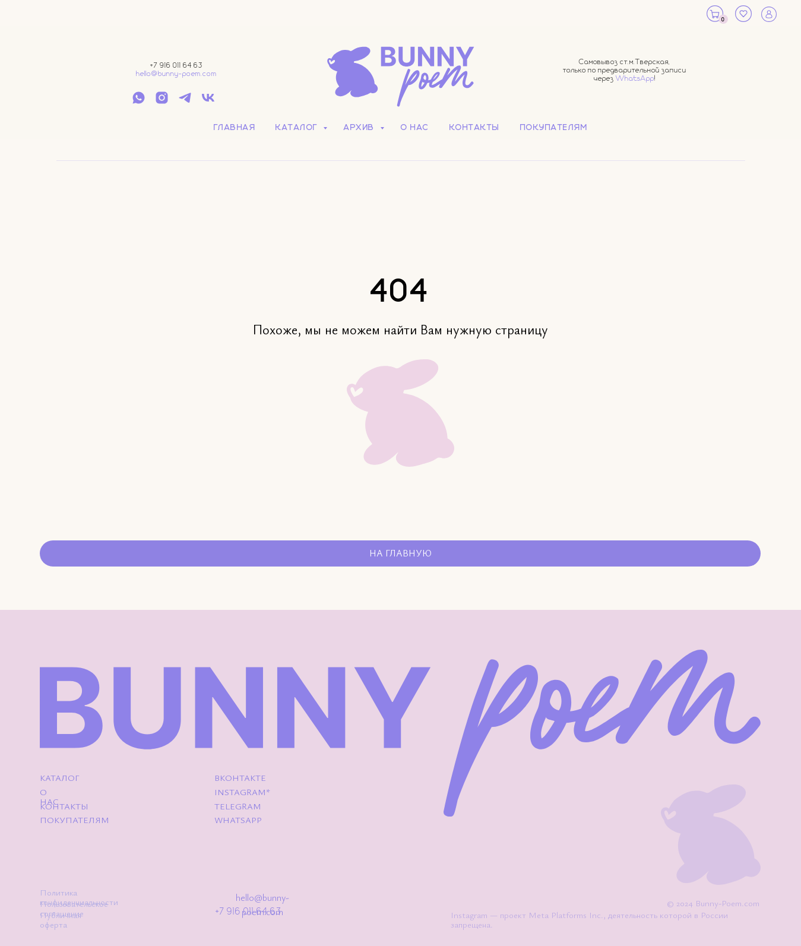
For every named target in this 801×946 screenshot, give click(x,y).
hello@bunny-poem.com (176, 74)
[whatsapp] (138, 102)
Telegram (237, 806)
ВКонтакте (240, 778)
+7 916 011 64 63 (176, 65)
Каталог (298, 128)
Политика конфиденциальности (79, 897)
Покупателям (554, 128)
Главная (235, 128)
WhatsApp (635, 79)
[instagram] (161, 102)
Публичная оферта (60, 919)
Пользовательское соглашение (74, 908)
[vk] (208, 102)
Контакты (474, 128)
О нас (415, 128)
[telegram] (185, 102)
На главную (400, 552)
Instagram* (242, 792)
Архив (360, 128)
